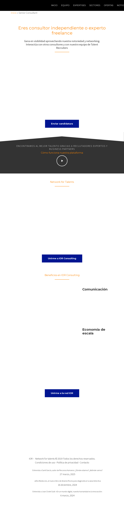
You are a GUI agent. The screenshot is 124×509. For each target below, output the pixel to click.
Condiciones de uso (45, 462)
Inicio (54, 5)
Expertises (79, 5)
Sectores (94, 5)
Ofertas (108, 5)
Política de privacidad (67, 462)
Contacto (84, 462)
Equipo (65, 5)
